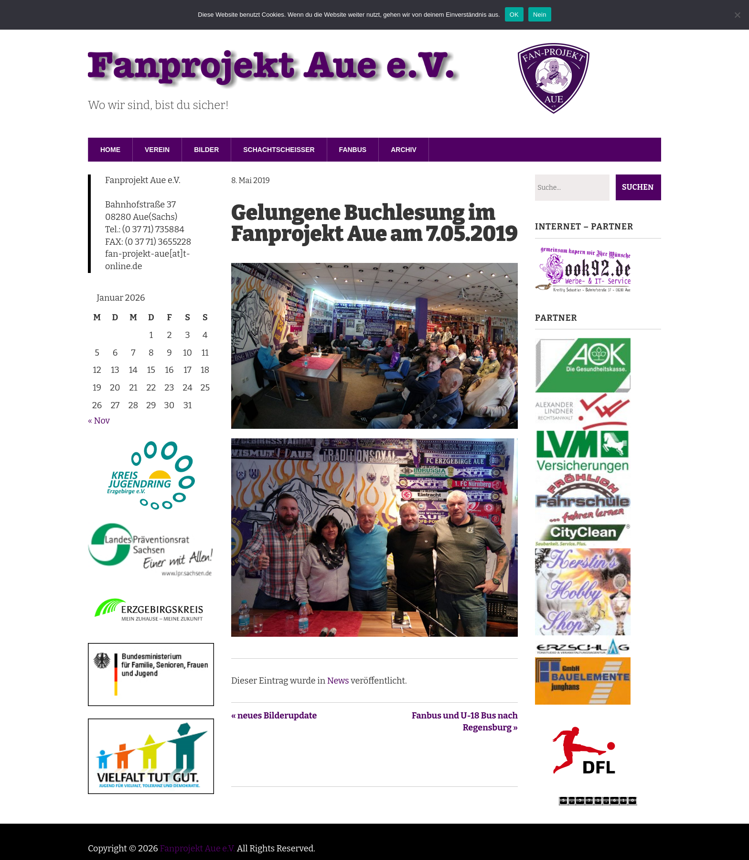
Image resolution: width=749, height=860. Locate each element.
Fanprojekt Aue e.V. (197, 848)
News (338, 680)
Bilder (206, 149)
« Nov (99, 420)
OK (514, 14)
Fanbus (353, 149)
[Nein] (737, 15)
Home (110, 149)
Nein (539, 14)
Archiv (404, 149)
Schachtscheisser (278, 149)
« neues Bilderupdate (274, 715)
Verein (157, 149)
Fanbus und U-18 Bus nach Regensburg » (465, 721)
